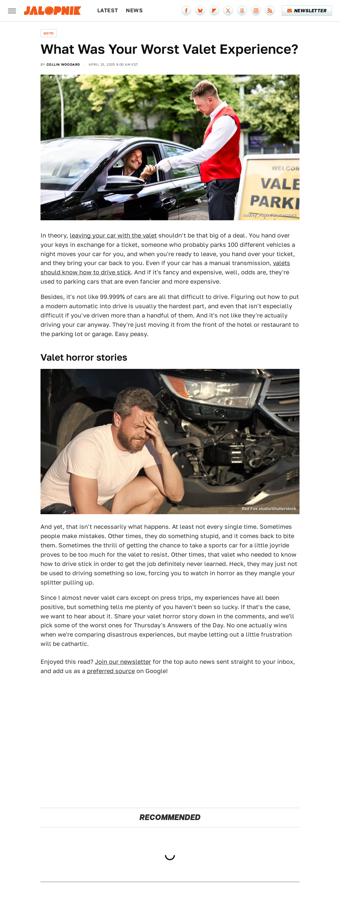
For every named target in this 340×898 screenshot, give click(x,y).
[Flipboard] (214, 11)
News (134, 10)
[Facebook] (186, 11)
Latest (107, 10)
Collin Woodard (63, 64)
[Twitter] (228, 11)
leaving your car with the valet (113, 235)
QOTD (48, 33)
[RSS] (270, 11)
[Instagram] (256, 11)
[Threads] (242, 11)
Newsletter (307, 10)
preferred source (111, 670)
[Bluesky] (200, 11)
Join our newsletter (123, 661)
